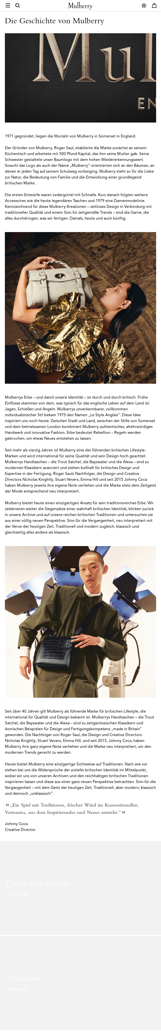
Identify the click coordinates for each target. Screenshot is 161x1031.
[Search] (17, 5)
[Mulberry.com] (80, 6)
